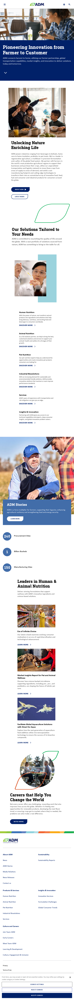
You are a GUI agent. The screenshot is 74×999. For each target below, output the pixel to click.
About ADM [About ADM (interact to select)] (20, 189)
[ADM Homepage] (37, 5)
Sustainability (43, 854)
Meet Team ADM (9, 944)
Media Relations (9, 872)
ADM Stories (8, 866)
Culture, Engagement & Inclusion (15, 955)
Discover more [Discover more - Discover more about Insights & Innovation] (27, 423)
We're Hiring (19, 822)
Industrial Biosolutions (11, 913)
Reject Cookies (37, 990)
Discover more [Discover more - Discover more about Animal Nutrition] (27, 346)
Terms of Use (7, 970)
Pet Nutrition (8, 908)
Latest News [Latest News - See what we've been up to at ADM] (19, 197)
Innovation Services (45, 896)
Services (6, 919)
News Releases (8, 878)
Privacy (5, 966)
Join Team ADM (9, 932)
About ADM (8, 854)
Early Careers (8, 938)
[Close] (70, 977)
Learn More (15, 519)
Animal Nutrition (9, 902)
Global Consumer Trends (47, 908)
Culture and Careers (11, 926)
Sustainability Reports (46, 860)
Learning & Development (12, 949)
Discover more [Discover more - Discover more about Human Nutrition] (27, 325)
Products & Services (11, 890)
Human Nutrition (9, 896)
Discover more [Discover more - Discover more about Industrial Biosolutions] (27, 387)
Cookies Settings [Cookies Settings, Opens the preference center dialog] (37, 984)
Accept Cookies (37, 995)
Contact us (7, 883)
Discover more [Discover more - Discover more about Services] (27, 403)
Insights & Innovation (47, 890)
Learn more (24, 644)
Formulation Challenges (47, 902)
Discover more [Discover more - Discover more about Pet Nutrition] (27, 365)
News (5, 860)
